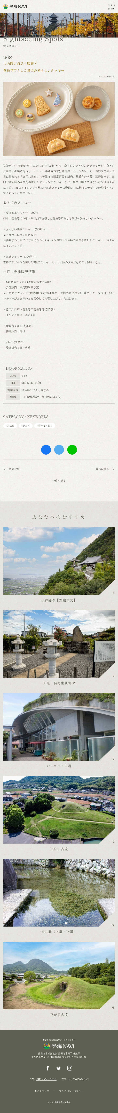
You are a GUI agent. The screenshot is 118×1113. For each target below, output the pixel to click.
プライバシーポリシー (71, 1091)
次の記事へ (13, 469)
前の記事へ (105, 469)
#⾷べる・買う (45, 425)
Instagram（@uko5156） (43, 397)
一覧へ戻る (59, 481)
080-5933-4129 (31, 383)
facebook (46, 450)
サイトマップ (42, 1091)
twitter (59, 450)
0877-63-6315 (46, 1079)
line (72, 450)
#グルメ (25, 425)
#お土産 (10, 425)
